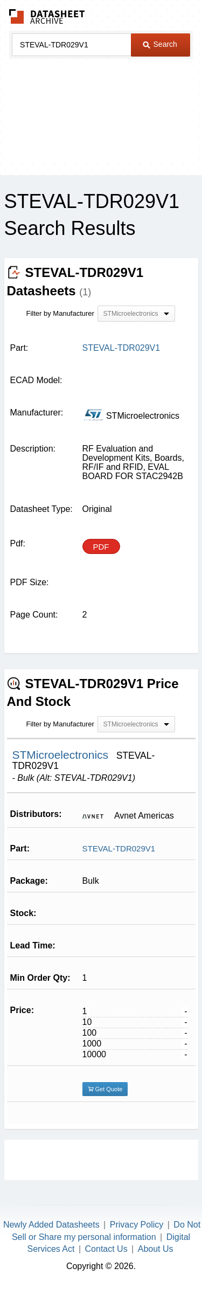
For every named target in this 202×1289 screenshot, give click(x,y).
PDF (101, 546)
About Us (155, 1248)
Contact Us (106, 1248)
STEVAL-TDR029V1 (119, 848)
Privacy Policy (137, 1224)
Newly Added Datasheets (51, 1224)
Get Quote (105, 1089)
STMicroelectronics (62, 755)
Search (160, 44)
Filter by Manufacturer (60, 313)
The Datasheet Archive (47, 16)
